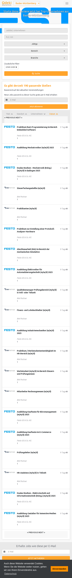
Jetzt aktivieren (36, 106)
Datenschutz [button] (10, 574)
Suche (36, 73)
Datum (53, 114)
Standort (22, 114)
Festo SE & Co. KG (24, 136)
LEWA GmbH (11, 67)
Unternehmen (38, 114)
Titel (9, 114)
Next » (19, 118)
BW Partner (22, 197)
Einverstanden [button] (59, 569)
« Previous (10, 118)
